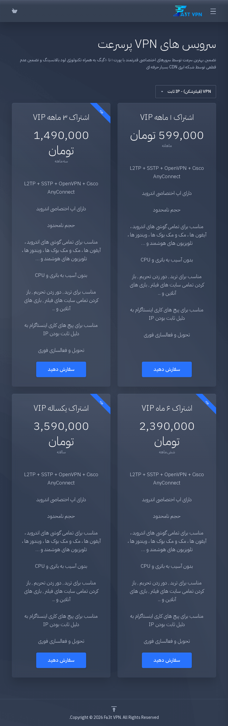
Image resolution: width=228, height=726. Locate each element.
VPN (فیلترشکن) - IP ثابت (185, 91)
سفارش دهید (166, 369)
